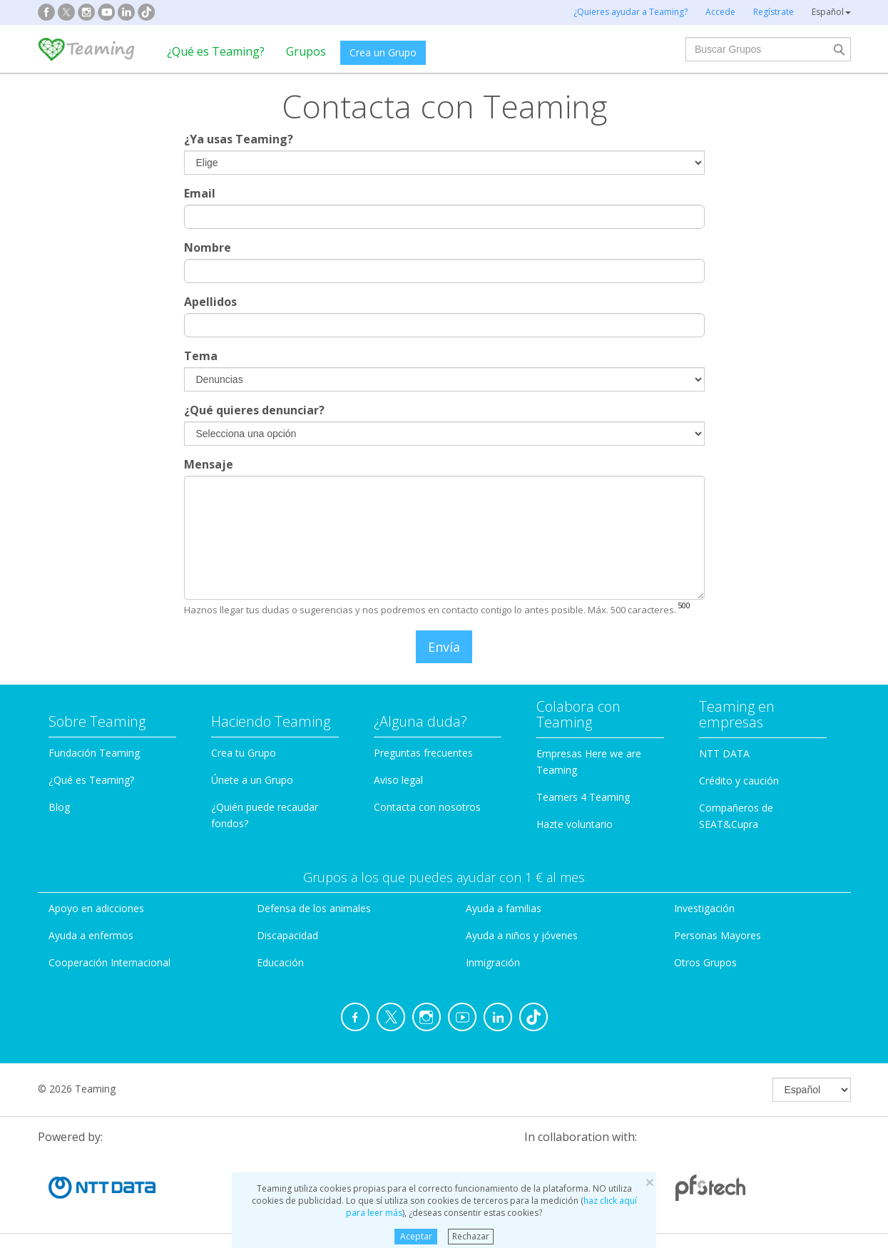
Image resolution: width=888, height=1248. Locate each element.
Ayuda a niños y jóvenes (522, 935)
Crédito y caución (739, 780)
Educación (280, 962)
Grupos (306, 51)
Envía (444, 646)
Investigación (704, 908)
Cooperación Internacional (109, 962)
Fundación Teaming (94, 752)
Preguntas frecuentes (423, 752)
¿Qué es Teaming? (216, 51)
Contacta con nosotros (427, 807)
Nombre (207, 247)
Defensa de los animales (314, 908)
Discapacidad (287, 935)
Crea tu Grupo (243, 752)
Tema (201, 356)
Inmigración (493, 962)
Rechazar (470, 1236)
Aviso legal (398, 780)
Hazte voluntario (574, 824)
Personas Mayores (717, 935)
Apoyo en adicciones (96, 908)
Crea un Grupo (383, 52)
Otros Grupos (705, 962)
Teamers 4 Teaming (583, 797)
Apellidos (210, 302)
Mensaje (208, 464)
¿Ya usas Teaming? (238, 139)
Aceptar (416, 1236)
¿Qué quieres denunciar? (254, 410)
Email (199, 193)
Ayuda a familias (503, 908)
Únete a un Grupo (252, 780)
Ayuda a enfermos (91, 935)
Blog (59, 807)
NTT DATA (724, 753)
